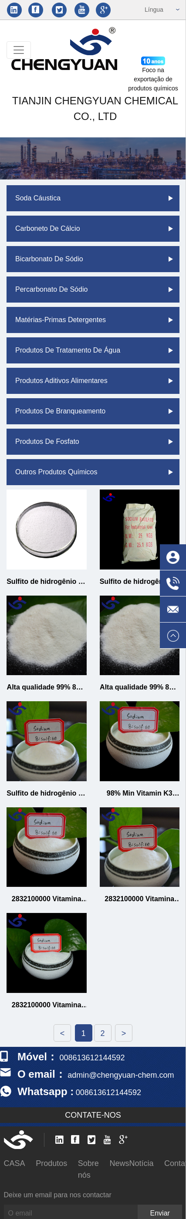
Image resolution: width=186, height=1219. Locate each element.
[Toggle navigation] (19, 50)
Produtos (51, 1163)
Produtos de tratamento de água (67, 350)
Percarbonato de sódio (51, 289)
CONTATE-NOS (93, 1115)
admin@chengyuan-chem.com (121, 1075)
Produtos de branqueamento (60, 411)
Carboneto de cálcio (47, 228)
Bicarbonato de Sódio (49, 259)
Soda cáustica (38, 198)
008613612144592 (108, 1092)
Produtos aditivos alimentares (61, 380)
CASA (14, 1163)
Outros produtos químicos (56, 472)
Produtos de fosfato (47, 441)
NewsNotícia (131, 1163)
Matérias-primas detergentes (60, 319)
